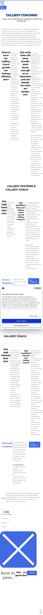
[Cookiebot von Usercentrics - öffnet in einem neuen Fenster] (33, 288)
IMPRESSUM (4, 518)
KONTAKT (3, 526)
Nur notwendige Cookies (21, 325)
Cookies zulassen (21, 321)
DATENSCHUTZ (5, 522)
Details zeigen (33, 316)
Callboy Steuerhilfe (16, 501)
